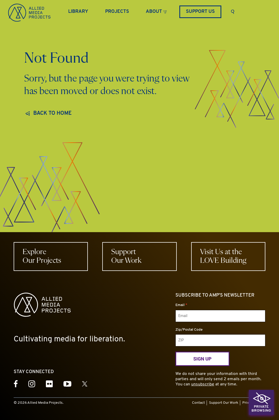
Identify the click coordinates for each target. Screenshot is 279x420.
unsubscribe (202, 384)
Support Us (200, 11)
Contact (198, 403)
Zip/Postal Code (189, 330)
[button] (156, 11)
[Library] (78, 11)
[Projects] (117, 11)
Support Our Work (223, 403)
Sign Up (202, 359)
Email (181, 305)
